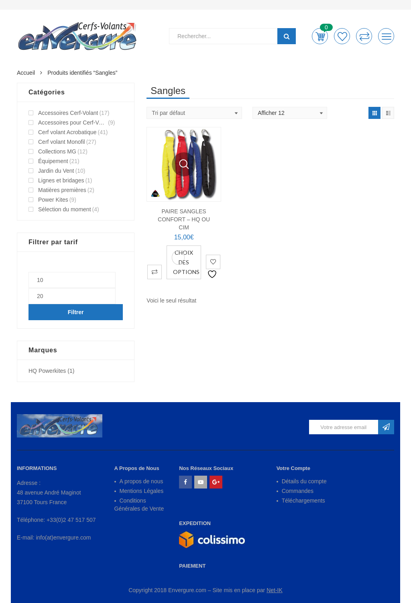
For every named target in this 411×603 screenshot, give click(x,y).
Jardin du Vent (56, 171)
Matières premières (62, 190)
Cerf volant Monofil (61, 142)
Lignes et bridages (61, 180)
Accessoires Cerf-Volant (68, 113)
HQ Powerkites (47, 371)
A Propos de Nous (136, 468)
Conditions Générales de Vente (139, 504)
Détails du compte (304, 481)
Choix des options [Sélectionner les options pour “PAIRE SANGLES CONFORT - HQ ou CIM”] (186, 262)
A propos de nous (141, 481)
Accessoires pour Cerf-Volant (72, 122)
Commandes (297, 491)
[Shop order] (194, 113)
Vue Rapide (184, 164)
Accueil (26, 72)
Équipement (53, 161)
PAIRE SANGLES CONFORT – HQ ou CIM (184, 219)
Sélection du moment (64, 209)
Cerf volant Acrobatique (67, 132)
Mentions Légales (142, 491)
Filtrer (76, 312)
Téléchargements (303, 500)
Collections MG (57, 151)
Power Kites (53, 199)
